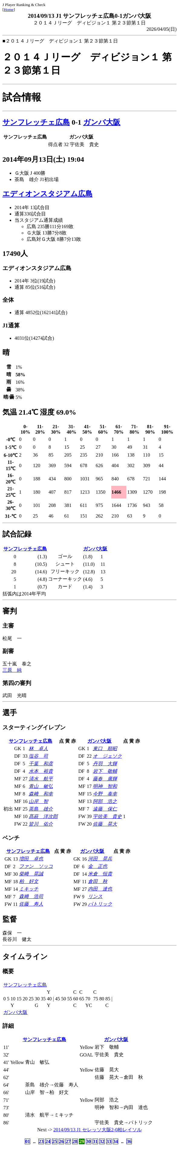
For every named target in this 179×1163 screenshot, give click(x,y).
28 (75, 1141)
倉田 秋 (97, 881)
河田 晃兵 (100, 858)
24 (47, 1141)
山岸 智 (38, 801)
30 (88, 1141)
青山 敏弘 (41, 786)
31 (95, 1141)
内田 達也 (100, 888)
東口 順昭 (105, 748)
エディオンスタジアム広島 (47, 194)
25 (54, 1141)
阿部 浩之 (105, 801)
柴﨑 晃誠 (31, 873)
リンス (95, 896)
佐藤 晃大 (105, 824)
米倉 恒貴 (100, 873)
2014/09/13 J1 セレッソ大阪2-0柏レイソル (98, 1129)
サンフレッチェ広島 (36, 122)
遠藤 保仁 (105, 808)
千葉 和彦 (41, 763)
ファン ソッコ (36, 866)
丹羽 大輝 (105, 763)
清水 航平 (41, 778)
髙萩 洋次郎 (43, 816)
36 (129, 1141)
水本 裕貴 (41, 771)
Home (9, 9)
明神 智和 (105, 786)
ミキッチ (28, 888)
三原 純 (12, 670)
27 (68, 1141)
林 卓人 (38, 748)
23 (41, 1141)
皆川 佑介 (41, 824)
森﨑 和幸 (41, 793)
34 (115, 1141)
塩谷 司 (38, 756)
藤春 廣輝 (105, 778)
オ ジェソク (107, 756)
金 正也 (97, 866)
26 (61, 1141)
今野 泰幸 (105, 793)
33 (108, 1141)
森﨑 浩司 (31, 896)
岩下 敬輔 (105, 771)
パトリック (100, 904)
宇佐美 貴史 (107, 816)
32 (101, 1141)
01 (27, 1141)
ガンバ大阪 (101, 122)
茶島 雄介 (41, 808)
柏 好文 (28, 881)
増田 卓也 (31, 858)
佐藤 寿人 (31, 904)
